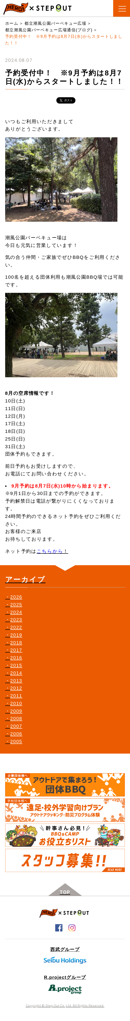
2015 (16, 665)
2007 (16, 726)
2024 (16, 612)
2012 (16, 688)
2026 (16, 596)
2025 (16, 604)
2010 (16, 703)
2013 (16, 680)
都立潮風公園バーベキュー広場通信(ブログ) (49, 30)
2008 (16, 718)
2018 (16, 642)
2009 (16, 711)
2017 (16, 650)
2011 (16, 695)
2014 (16, 672)
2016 (16, 657)
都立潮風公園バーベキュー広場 (55, 23)
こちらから (50, 551)
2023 (16, 619)
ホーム (11, 23)
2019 (16, 634)
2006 (16, 733)
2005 (16, 741)
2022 (16, 627)
